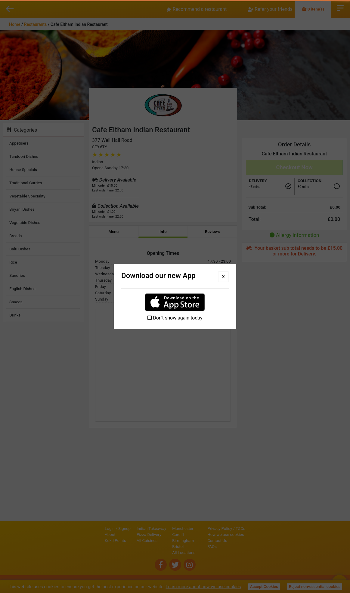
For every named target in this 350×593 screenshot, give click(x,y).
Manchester (162, 528)
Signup (104, 528)
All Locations (163, 552)
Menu (113, 231)
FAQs (232, 546)
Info (163, 231)
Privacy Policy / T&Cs (247, 528)
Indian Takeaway (131, 528)
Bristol (157, 546)
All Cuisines (126, 540)
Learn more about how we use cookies (203, 586)
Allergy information (294, 235)
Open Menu (340, 7)
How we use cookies (246, 534)
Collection (309, 181)
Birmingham (162, 540)
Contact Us (237, 540)
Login (89, 528)
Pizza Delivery (128, 534)
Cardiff (158, 534)
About (89, 534)
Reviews (212, 231)
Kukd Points (95, 540)
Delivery (258, 181)
